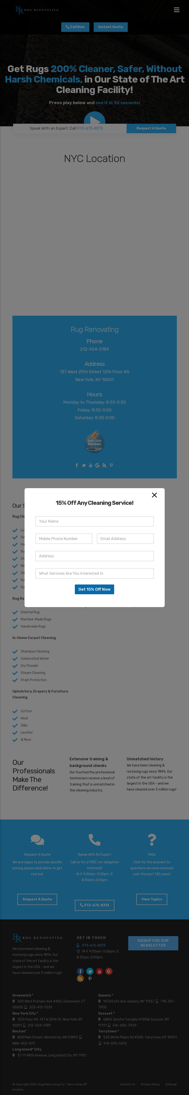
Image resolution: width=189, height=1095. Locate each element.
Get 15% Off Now (94, 589)
